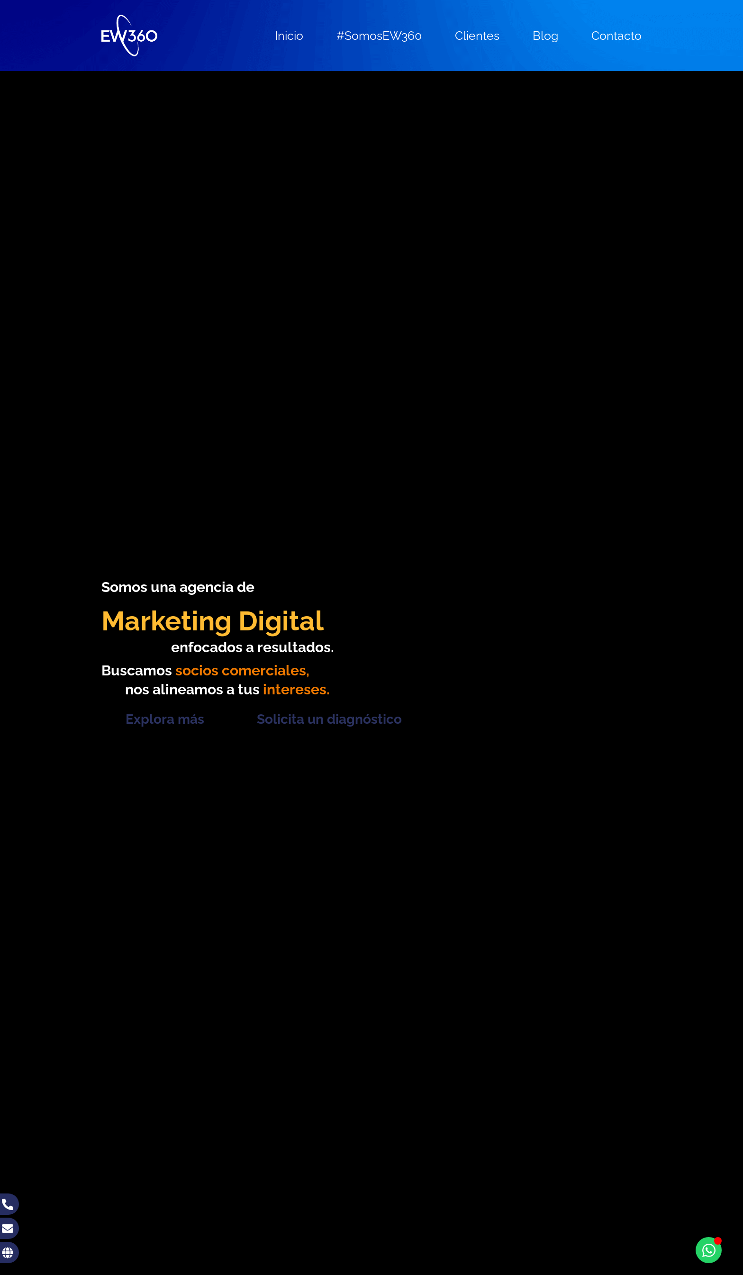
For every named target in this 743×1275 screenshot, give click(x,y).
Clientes (477, 35)
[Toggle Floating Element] (709, 1250)
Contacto (616, 35)
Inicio (289, 35)
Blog (545, 35)
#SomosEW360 (379, 35)
